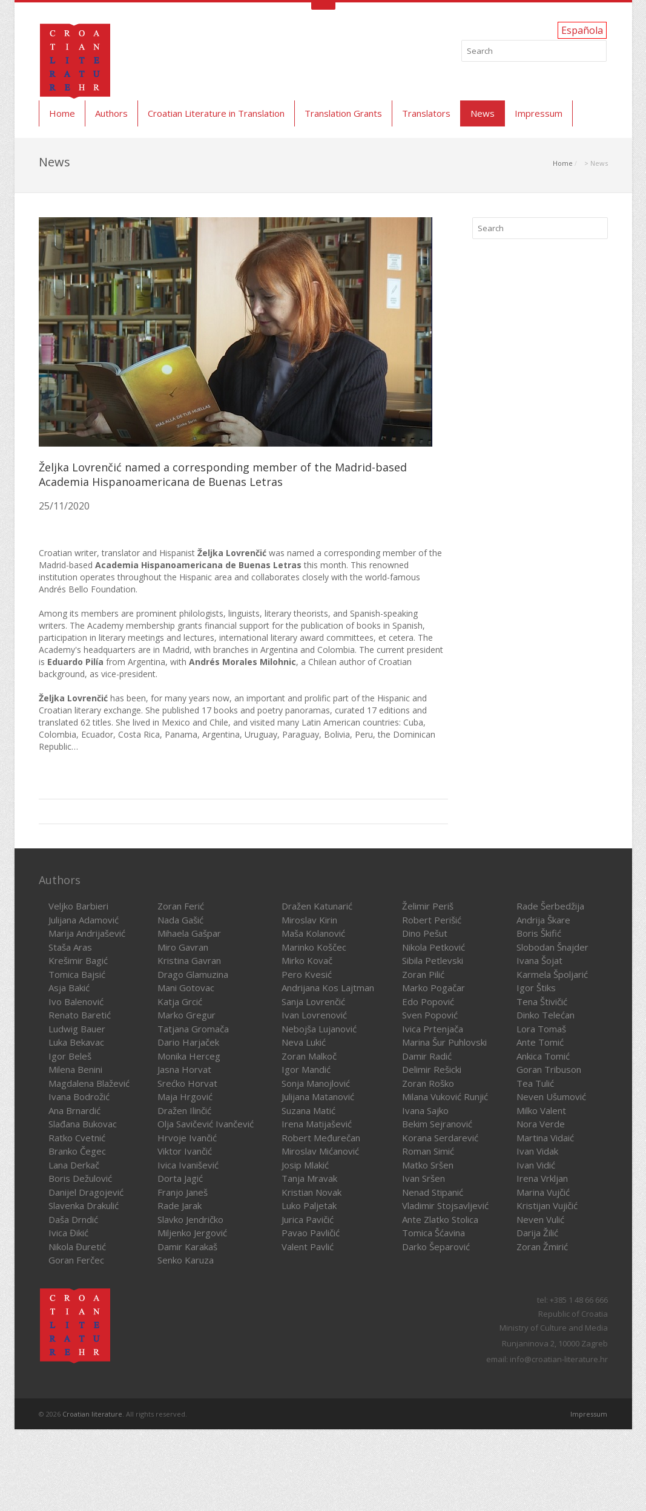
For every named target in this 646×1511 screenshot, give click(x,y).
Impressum (538, 113)
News (482, 113)
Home (62, 113)
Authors (111, 113)
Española (582, 30)
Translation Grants (343, 113)
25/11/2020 (64, 506)
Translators (426, 113)
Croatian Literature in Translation (216, 113)
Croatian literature (92, 1413)
